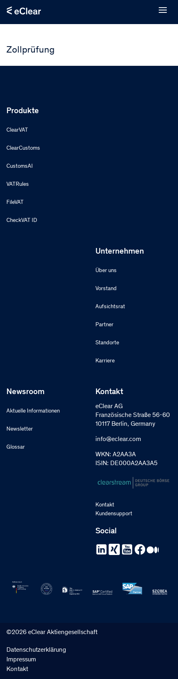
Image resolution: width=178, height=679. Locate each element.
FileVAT (15, 202)
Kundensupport (113, 514)
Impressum (21, 660)
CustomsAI (19, 166)
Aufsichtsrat (110, 307)
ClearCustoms (23, 148)
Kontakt (104, 505)
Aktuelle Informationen (33, 411)
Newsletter (19, 429)
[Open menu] (163, 10)
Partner (104, 325)
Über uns (106, 271)
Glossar (15, 447)
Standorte (107, 343)
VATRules (17, 184)
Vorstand (106, 289)
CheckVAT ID (21, 221)
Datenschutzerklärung (36, 650)
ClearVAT (17, 130)
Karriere (105, 361)
